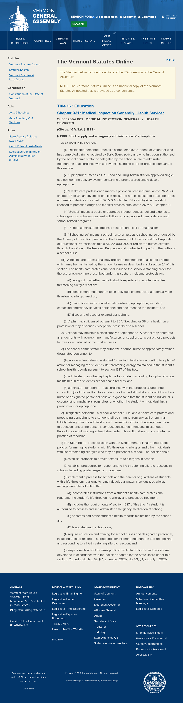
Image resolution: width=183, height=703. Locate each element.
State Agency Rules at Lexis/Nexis (23, 138)
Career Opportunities (149, 644)
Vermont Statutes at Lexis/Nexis (21, 77)
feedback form (38, 677)
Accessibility (144, 655)
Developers (28, 688)
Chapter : (110, 112)
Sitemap (141, 633)
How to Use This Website (67, 629)
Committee (147, 17)
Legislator (128, 17)
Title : (75, 106)
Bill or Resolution (105, 17)
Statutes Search (19, 70)
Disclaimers (155, 633)
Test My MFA (60, 624)
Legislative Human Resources (63, 601)
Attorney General (105, 610)
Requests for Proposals (150, 649)
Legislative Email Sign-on (67, 593)
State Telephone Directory (110, 643)
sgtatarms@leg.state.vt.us (27, 610)
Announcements (146, 593)
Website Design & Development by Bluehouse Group (92, 680)
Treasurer (100, 626)
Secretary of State (105, 621)
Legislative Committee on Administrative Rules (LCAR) (25, 156)
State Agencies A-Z (106, 638)
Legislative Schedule (149, 609)
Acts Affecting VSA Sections (21, 120)
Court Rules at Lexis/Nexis (25, 146)
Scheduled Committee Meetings (150, 601)
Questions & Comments (151, 638)
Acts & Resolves (19, 112)
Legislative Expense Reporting (64, 616)
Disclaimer (58, 639)
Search (79, 24)
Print (170, 60)
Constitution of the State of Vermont (26, 96)
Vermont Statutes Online (24, 64)
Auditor (98, 616)
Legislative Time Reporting (69, 609)
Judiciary (99, 632)
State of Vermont (104, 593)
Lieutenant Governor (107, 604)
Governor (100, 599)
